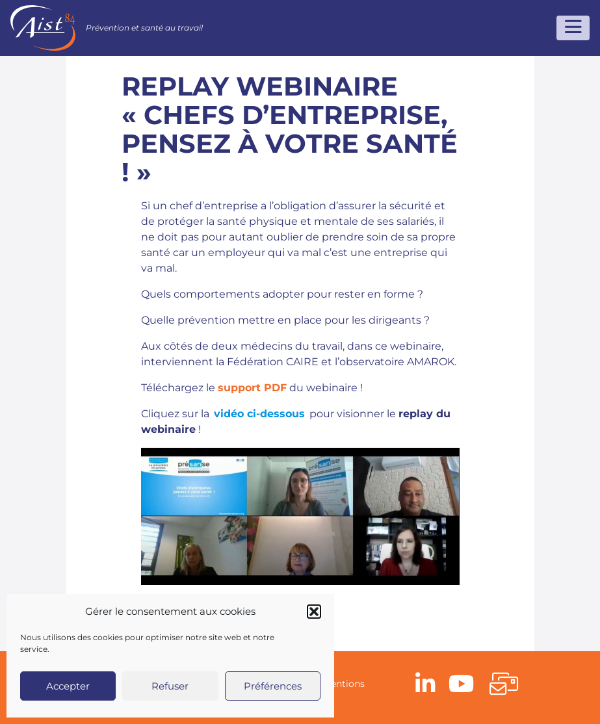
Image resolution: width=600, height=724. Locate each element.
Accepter (68, 686)
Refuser (170, 686)
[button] (313, 611)
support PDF (252, 387)
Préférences (273, 686)
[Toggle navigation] (573, 28)
